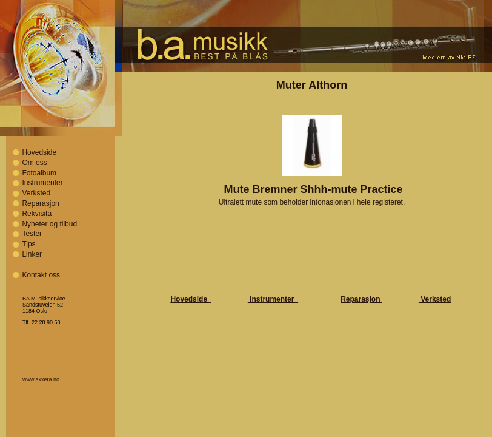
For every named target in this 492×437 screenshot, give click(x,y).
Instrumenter (42, 182)
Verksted (36, 193)
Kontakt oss (41, 275)
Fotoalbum (39, 173)
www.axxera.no (40, 379)
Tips (28, 244)
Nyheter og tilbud (49, 224)
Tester (32, 233)
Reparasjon (40, 203)
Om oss (34, 162)
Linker (32, 254)
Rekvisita (37, 213)
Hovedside (39, 152)
